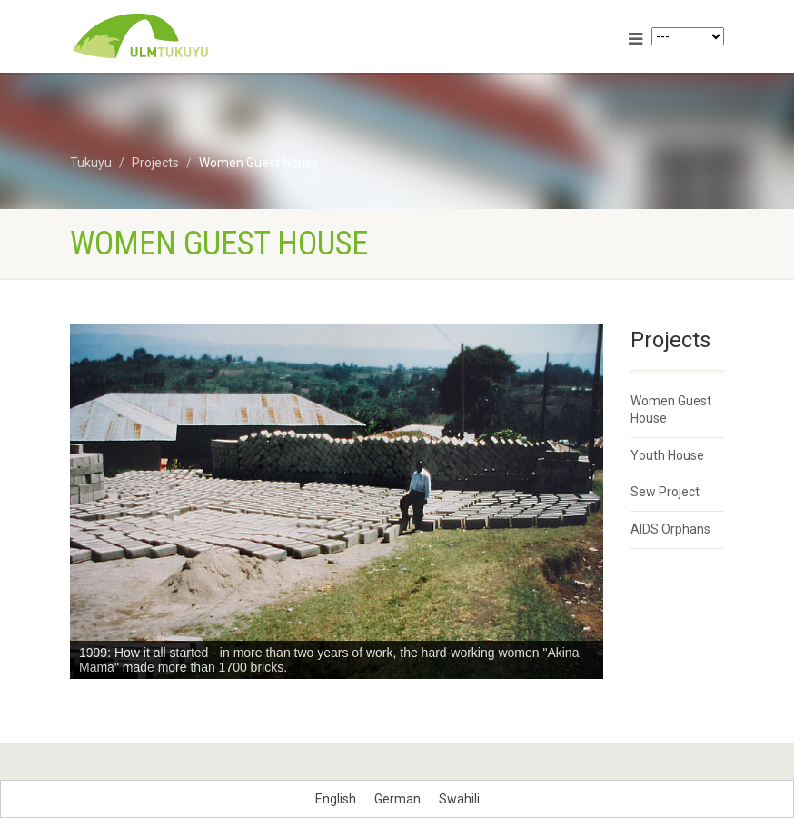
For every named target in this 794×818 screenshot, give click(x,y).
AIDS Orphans (670, 529)
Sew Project (665, 491)
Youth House (667, 455)
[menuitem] (335, 799)
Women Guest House (670, 410)
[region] (336, 501)
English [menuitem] (335, 799)
